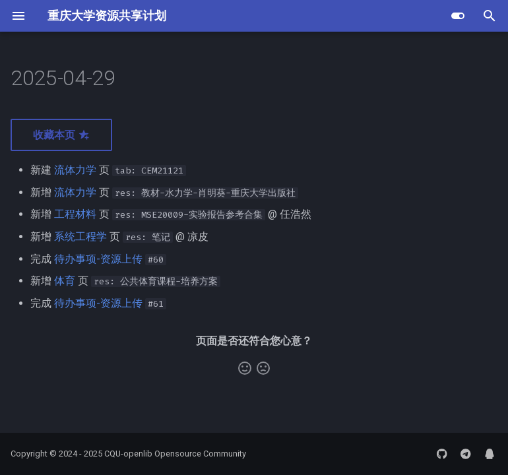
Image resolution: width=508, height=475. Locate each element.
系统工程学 (80, 236)
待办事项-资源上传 (98, 259)
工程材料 (75, 214)
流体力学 (75, 170)
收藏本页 (61, 135)
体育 (64, 280)
